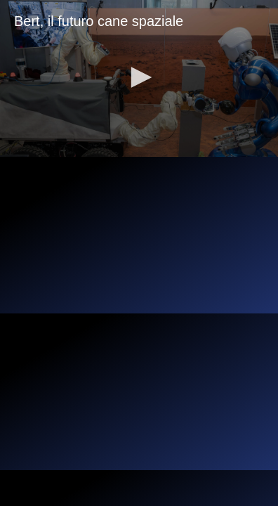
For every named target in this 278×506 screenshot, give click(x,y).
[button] (139, 77)
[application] (139, 78)
